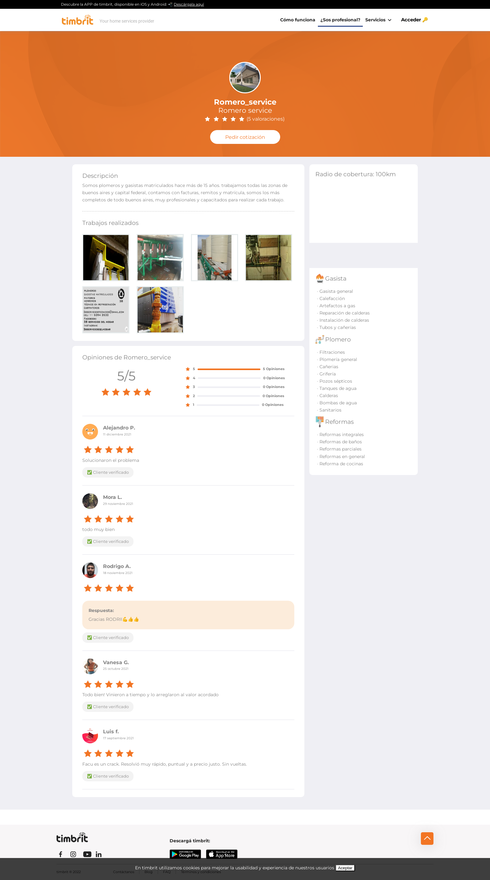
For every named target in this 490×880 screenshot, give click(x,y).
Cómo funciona (297, 20)
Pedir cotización (245, 137)
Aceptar (345, 868)
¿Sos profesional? (340, 20)
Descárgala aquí (189, 4)
